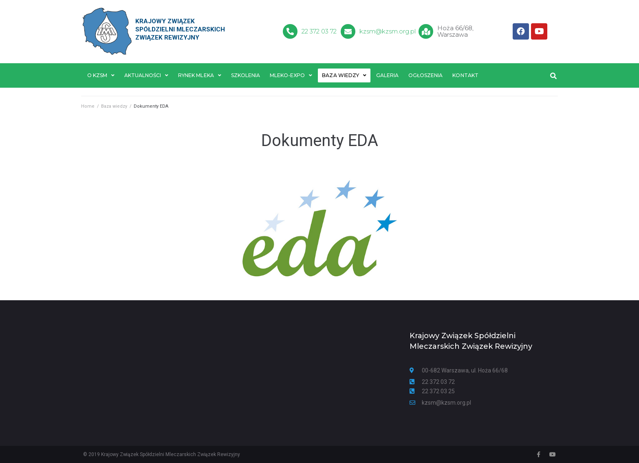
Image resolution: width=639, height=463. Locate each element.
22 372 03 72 (319, 31)
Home (88, 106)
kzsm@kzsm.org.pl (387, 31)
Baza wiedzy (114, 106)
